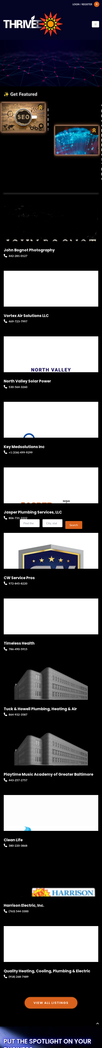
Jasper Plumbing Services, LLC (33, 512)
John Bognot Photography (29, 250)
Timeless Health (19, 643)
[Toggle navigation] (95, 24)
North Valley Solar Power (27, 381)
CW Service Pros (19, 577)
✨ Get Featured (20, 94)
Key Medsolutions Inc (24, 446)
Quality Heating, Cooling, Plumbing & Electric (47, 971)
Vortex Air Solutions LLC (26, 315)
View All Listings (51, 1002)
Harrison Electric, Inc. (24, 905)
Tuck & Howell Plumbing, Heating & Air (40, 708)
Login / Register (82, 4)
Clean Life (13, 840)
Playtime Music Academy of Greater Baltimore (48, 774)
